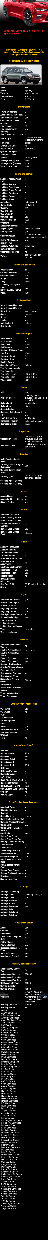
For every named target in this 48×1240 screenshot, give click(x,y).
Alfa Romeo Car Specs (11, 1015)
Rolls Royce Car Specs (11, 1174)
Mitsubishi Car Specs (10, 1154)
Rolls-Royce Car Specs (11, 1176)
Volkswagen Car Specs (11, 1203)
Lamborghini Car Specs (11, 1120)
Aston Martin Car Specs (11, 1020)
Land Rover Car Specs (11, 1123)
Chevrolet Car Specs (10, 1042)
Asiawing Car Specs (10, 1018)
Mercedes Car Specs (10, 1147)
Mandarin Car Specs (10, 1132)
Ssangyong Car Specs (11, 1189)
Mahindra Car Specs (10, 1130)
